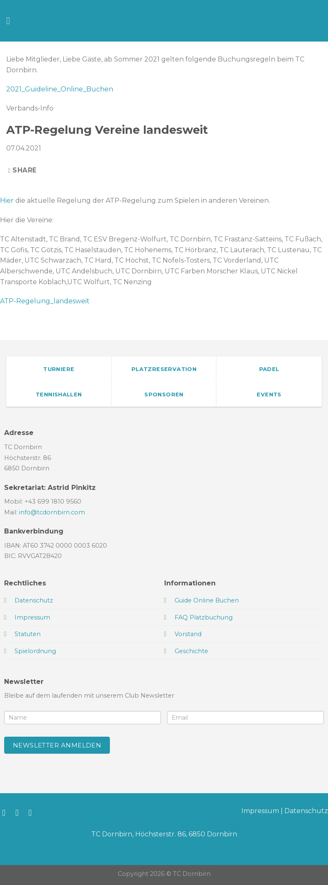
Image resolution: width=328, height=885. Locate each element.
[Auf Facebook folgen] (6, 812)
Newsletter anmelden (57, 745)
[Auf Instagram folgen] (19, 812)
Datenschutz (306, 811)
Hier (7, 200)
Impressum (260, 811)
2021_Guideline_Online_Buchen (59, 89)
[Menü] (11, 20)
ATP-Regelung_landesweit (45, 301)
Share (22, 170)
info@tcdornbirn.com (52, 512)
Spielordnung (35, 651)
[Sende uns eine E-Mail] (33, 812)
